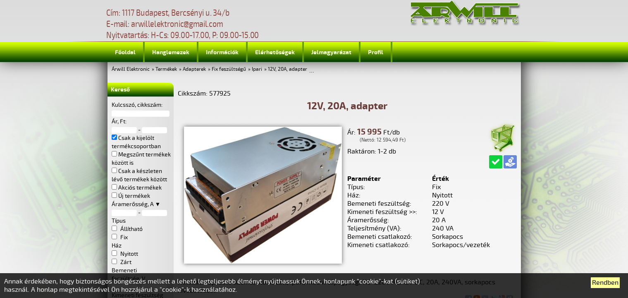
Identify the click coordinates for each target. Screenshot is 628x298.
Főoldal (125, 52)
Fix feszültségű (229, 69)
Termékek (166, 69)
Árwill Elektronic (131, 69)
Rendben (605, 283)
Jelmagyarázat (331, 52)
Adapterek (194, 69)
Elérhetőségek (275, 52)
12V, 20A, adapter (287, 69)
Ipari (257, 69)
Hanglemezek (170, 52)
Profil (375, 52)
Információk (222, 52)
